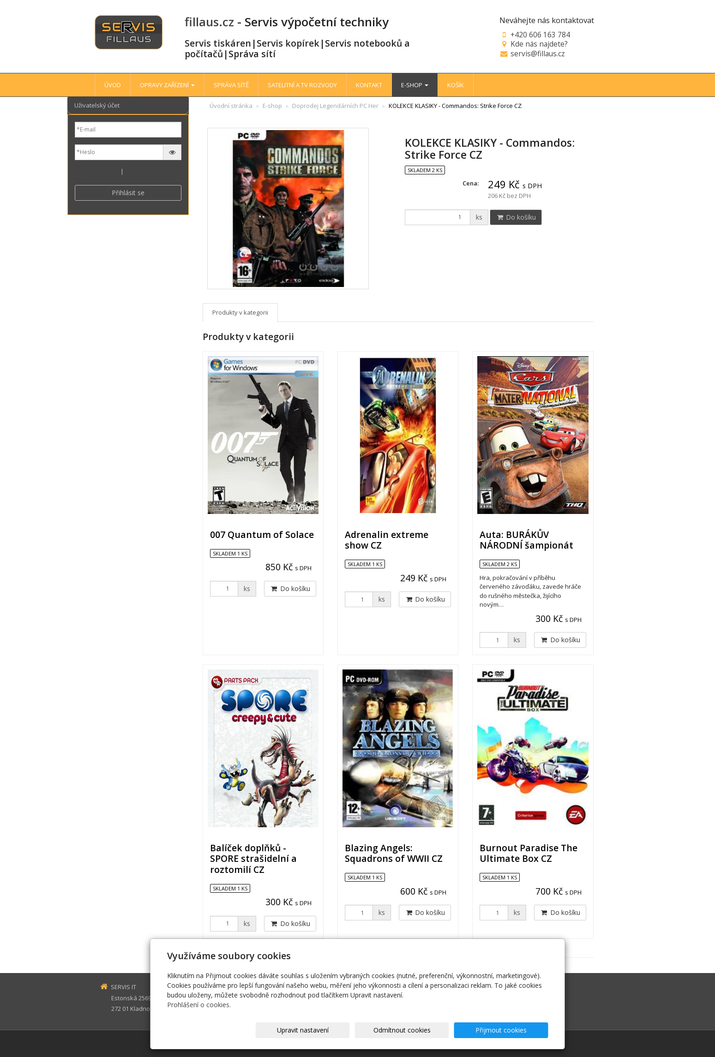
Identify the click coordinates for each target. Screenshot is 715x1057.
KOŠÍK (455, 85)
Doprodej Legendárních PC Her (335, 106)
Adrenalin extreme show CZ (386, 539)
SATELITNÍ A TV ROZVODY (302, 85)
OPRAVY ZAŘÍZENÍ (167, 85)
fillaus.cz (209, 21)
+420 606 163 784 (540, 35)
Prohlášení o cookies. (199, 1004)
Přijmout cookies (513, 1030)
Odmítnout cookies (437, 1030)
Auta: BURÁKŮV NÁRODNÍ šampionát (526, 539)
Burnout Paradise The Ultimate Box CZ (528, 853)
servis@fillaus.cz (538, 53)
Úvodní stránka (231, 106)
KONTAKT (369, 85)
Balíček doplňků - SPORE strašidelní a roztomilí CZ (253, 859)
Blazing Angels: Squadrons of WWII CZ (394, 853)
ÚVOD (112, 85)
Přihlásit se (128, 192)
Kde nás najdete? (539, 44)
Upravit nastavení (361, 1030)
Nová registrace (97, 171)
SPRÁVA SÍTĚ (231, 85)
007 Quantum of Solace (262, 534)
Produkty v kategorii (240, 312)
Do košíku (516, 217)
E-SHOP (414, 85)
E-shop (272, 106)
